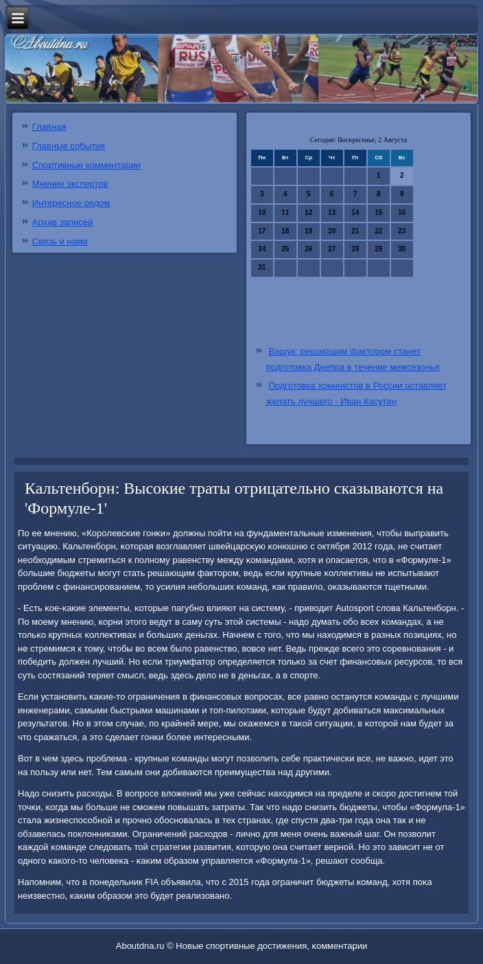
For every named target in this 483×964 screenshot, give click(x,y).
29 (378, 249)
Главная (49, 127)
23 (401, 231)
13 (331, 212)
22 (378, 231)
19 (308, 231)
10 (262, 212)
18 (285, 231)
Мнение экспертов (70, 184)
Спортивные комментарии (86, 165)
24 (262, 249)
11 (285, 212)
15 (378, 212)
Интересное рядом (71, 203)
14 (355, 212)
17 (262, 231)
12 (308, 212)
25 (285, 249)
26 (308, 249)
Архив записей (62, 222)
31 (262, 267)
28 (355, 249)
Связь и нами (60, 241)
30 (401, 249)
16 (401, 212)
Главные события (68, 146)
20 (331, 231)
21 (355, 231)
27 (331, 249)
